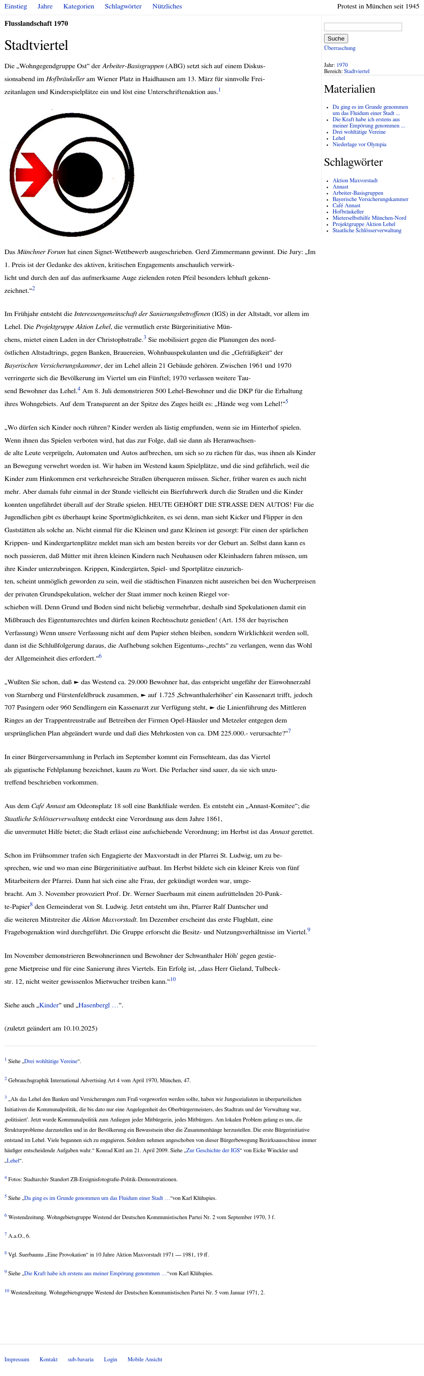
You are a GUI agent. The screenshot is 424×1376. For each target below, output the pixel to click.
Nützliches (167, 6)
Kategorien (78, 6)
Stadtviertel (357, 71)
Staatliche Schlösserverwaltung (367, 231)
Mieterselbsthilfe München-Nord (369, 218)
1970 (342, 65)
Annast (340, 187)
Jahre (45, 6)
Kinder (49, 1005)
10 (173, 979)
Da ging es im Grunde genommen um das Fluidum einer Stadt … (97, 1198)
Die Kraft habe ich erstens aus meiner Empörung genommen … (95, 1274)
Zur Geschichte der (213, 1151)
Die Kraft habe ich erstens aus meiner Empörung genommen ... (369, 123)
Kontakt (49, 1360)
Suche (336, 38)
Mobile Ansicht (145, 1360)
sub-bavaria (80, 1360)
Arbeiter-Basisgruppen (358, 193)
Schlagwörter (123, 6)
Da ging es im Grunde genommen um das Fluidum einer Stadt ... (370, 110)
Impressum (16, 1360)
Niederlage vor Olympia (360, 145)
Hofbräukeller (348, 212)
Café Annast (346, 206)
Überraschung (339, 48)
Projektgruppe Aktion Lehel (364, 224)
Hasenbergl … (99, 1005)
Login (110, 1360)
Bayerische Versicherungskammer (370, 199)
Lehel (13, 1161)
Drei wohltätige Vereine (50, 1061)
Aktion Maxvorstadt (355, 181)
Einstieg (15, 6)
